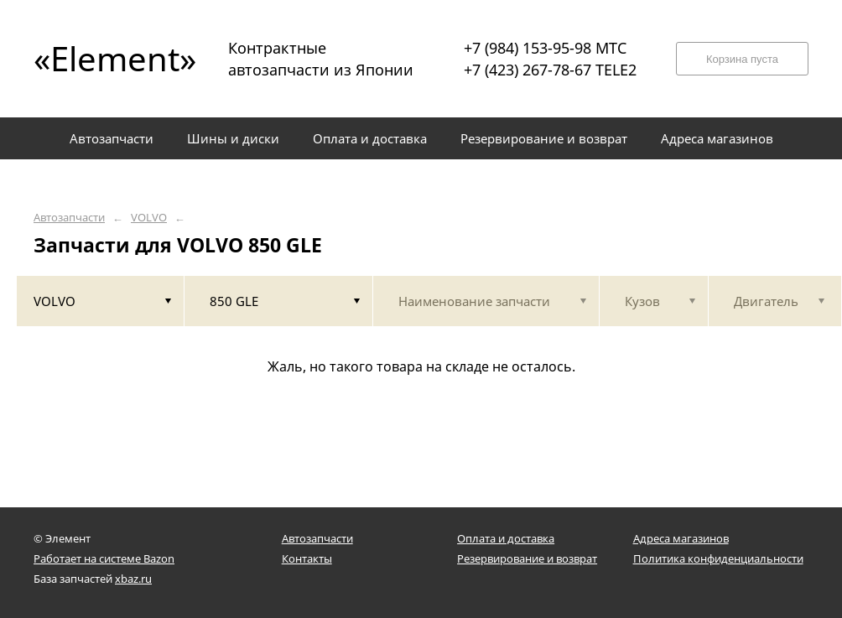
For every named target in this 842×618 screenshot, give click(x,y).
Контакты (307, 558)
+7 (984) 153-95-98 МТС (545, 48)
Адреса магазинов (681, 538)
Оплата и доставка (505, 538)
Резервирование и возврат (527, 558)
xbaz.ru (133, 578)
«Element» (109, 58)
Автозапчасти (69, 217)
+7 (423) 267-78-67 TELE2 (550, 70)
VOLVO (149, 217)
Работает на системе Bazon (104, 558)
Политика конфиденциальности (718, 558)
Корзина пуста (742, 59)
